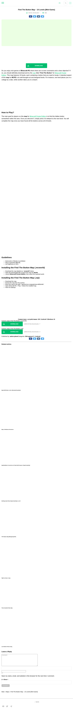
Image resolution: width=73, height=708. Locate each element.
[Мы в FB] (3, 706)
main (37, 702)
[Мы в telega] (11, 706)
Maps (7, 692)
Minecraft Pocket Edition (38, 116)
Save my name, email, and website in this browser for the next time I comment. (28, 676)
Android (37, 336)
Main (3, 692)
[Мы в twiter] (7, 706)
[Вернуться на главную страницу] (17, 702)
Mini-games (29, 336)
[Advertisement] (36, 32)
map (34, 73)
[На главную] (31, 3)
